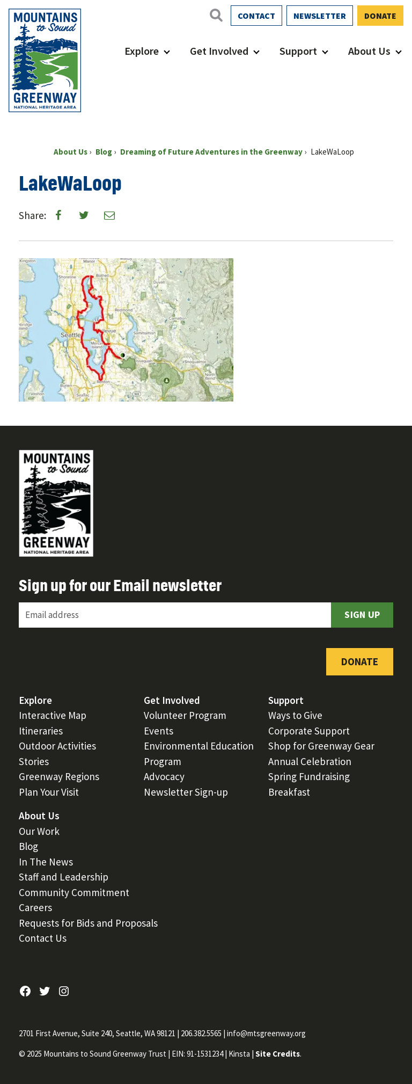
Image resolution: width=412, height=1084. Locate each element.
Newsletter (319, 15)
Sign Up (362, 614)
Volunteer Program (185, 715)
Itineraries (41, 730)
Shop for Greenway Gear (321, 745)
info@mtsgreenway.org (266, 1033)
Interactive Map (52, 715)
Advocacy (164, 776)
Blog (28, 846)
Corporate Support (309, 730)
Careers (35, 907)
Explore (141, 50)
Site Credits (277, 1054)
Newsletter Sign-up (186, 791)
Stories (34, 761)
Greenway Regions (59, 776)
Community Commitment (74, 892)
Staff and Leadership (63, 876)
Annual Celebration (309, 761)
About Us (369, 50)
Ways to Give (295, 715)
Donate (380, 15)
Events (158, 730)
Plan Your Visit (49, 791)
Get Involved (219, 50)
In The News (46, 861)
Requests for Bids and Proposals (88, 922)
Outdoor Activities (57, 745)
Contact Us (43, 938)
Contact (256, 15)
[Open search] (216, 15)
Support (298, 50)
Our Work (39, 831)
